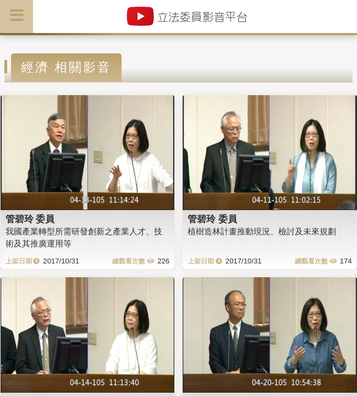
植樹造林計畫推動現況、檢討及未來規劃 (262, 231)
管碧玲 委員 (30, 219)
